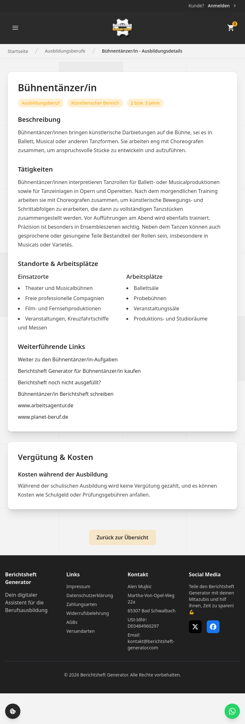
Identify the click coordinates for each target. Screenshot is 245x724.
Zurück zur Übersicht (123, 537)
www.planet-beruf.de (43, 416)
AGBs (72, 622)
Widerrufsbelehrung (87, 613)
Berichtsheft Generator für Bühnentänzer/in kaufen (79, 370)
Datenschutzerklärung (89, 595)
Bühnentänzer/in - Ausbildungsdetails (142, 51)
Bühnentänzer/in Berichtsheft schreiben (66, 393)
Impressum (78, 586)
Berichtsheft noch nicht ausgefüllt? (59, 382)
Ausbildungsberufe (65, 51)
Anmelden (222, 6)
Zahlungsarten (81, 604)
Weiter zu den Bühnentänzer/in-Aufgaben (68, 359)
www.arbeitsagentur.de (45, 405)
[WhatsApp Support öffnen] (232, 711)
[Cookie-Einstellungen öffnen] (12, 711)
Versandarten (80, 631)
